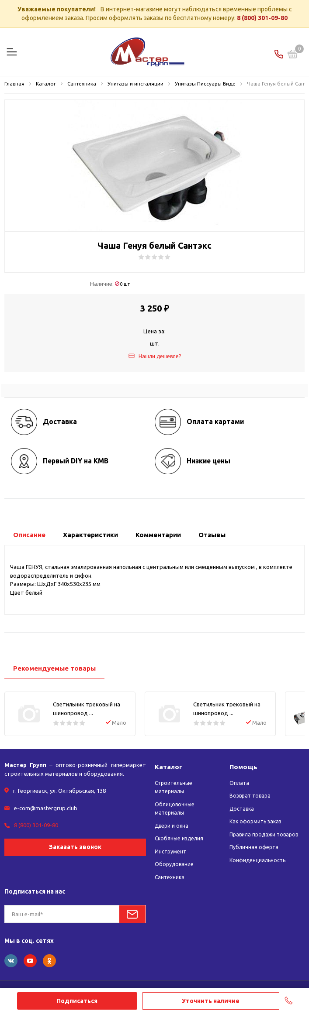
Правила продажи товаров (263, 834)
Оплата (239, 783)
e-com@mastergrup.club (45, 808)
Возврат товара (250, 795)
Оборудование (174, 864)
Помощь (243, 767)
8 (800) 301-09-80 (262, 17)
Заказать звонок (75, 846)
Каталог (168, 767)
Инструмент (170, 851)
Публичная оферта (253, 847)
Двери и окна (171, 826)
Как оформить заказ (255, 821)
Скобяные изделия (179, 838)
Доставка (241, 809)
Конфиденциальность (257, 860)
